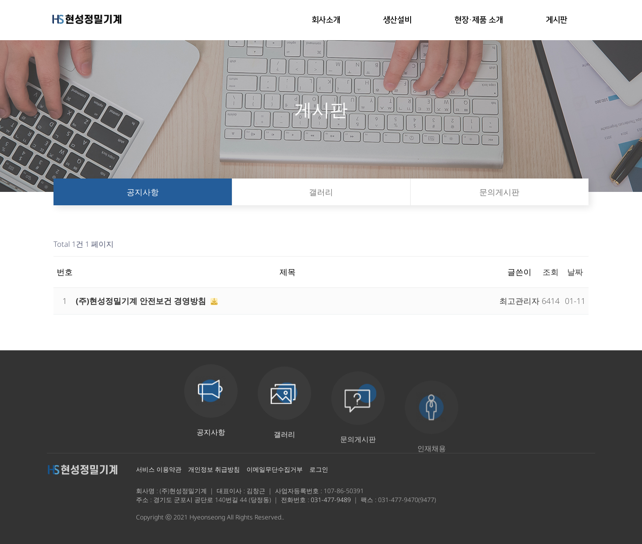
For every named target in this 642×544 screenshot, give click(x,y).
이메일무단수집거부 (275, 469)
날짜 (575, 271)
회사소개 (326, 20)
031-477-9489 (331, 499)
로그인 (318, 469)
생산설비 (397, 20)
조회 (551, 271)
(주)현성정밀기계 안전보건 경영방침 (142, 300)
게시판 (556, 20)
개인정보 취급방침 (214, 469)
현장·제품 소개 (478, 20)
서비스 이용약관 (158, 469)
